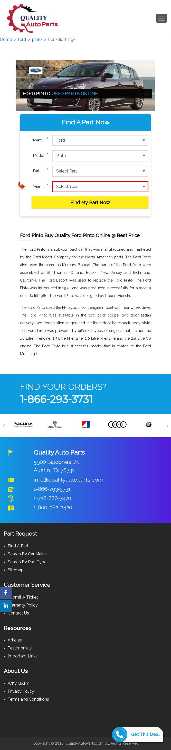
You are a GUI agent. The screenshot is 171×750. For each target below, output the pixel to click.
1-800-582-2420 (53, 507)
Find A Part (18, 546)
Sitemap (16, 569)
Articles (15, 640)
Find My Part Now (90, 202)
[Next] (167, 426)
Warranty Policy (23, 605)
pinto (37, 39)
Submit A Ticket (23, 597)
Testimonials (20, 648)
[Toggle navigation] (161, 18)
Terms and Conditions (28, 699)
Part (41, 171)
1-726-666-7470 (52, 498)
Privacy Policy (21, 691)
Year (41, 186)
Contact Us (18, 613)
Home (6, 39)
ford (22, 39)
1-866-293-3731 (56, 399)
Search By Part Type (27, 561)
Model (41, 155)
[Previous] (3, 426)
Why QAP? (18, 683)
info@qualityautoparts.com (68, 479)
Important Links (22, 656)
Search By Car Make (27, 554)
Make (41, 140)
